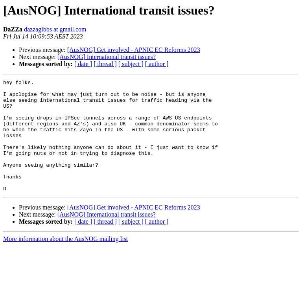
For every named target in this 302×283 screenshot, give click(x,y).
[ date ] (83, 64)
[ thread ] (105, 64)
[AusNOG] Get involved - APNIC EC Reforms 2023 (133, 49)
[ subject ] (131, 64)
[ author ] (157, 64)
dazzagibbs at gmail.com (55, 29)
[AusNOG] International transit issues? (106, 56)
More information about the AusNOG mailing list (65, 261)
